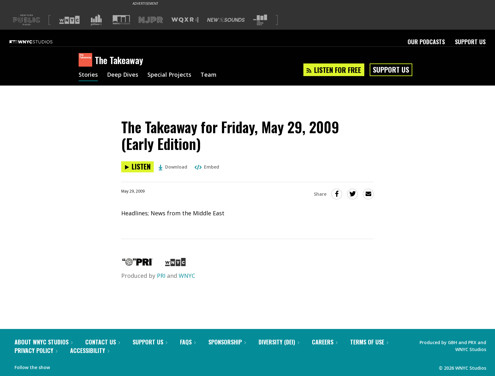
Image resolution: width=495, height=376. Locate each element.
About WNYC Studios (44, 342)
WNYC (187, 275)
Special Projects (169, 75)
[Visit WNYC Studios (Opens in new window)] (121, 19)
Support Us (470, 42)
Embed (206, 167)
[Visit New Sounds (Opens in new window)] (226, 20)
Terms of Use (369, 342)
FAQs (188, 342)
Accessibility (89, 350)
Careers (324, 342)
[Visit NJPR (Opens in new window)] (151, 20)
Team (208, 75)
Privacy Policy (36, 350)
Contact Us (102, 342)
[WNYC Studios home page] (38, 42)
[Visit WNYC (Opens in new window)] (69, 20)
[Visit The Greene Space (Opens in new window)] (260, 20)
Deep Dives (122, 75)
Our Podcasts (426, 42)
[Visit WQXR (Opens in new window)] (184, 20)
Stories (88, 75)
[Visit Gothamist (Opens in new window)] (96, 20)
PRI (161, 275)
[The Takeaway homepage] (87, 60)
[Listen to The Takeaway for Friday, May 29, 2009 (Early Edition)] (137, 166)
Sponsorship (227, 342)
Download (172, 167)
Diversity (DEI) (279, 342)
